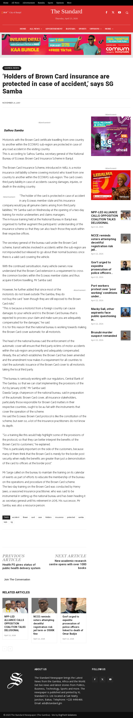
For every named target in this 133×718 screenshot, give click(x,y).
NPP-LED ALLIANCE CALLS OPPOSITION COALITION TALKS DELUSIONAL (14, 623)
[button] (127, 12)
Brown (25, 517)
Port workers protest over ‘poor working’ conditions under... (104, 291)
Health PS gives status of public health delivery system (21, 566)
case (40, 517)
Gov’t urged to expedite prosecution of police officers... (102, 268)
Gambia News (11, 68)
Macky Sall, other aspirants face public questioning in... (103, 314)
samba (81, 517)
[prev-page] (4, 648)
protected (71, 517)
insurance (59, 517)
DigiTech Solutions (68, 714)
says (5, 522)
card (33, 517)
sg (12, 522)
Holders (48, 517)
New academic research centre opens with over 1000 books (67, 564)
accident (15, 517)
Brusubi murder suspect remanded (104, 334)
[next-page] (10, 648)
